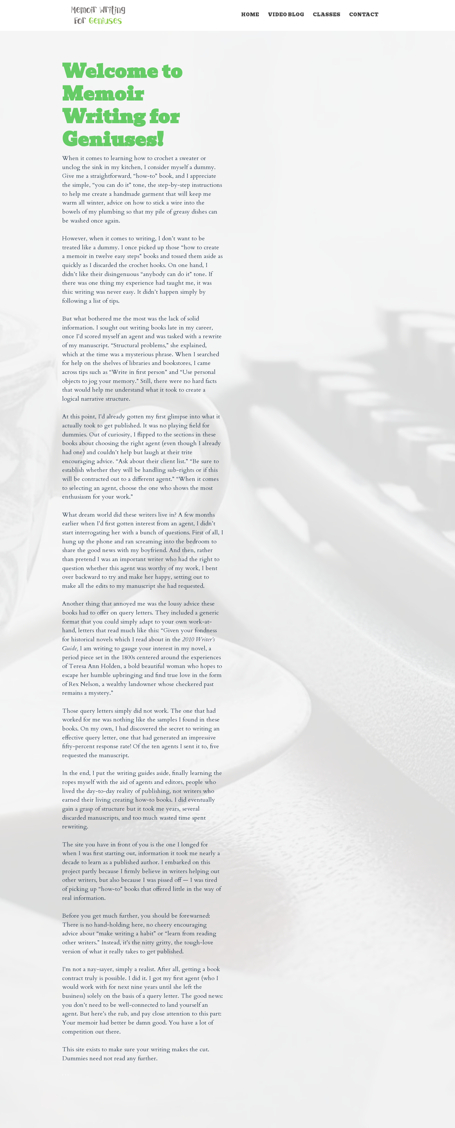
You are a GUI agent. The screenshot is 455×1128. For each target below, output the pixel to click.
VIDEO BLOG (286, 14)
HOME (250, 14)
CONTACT (363, 14)
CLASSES (326, 14)
